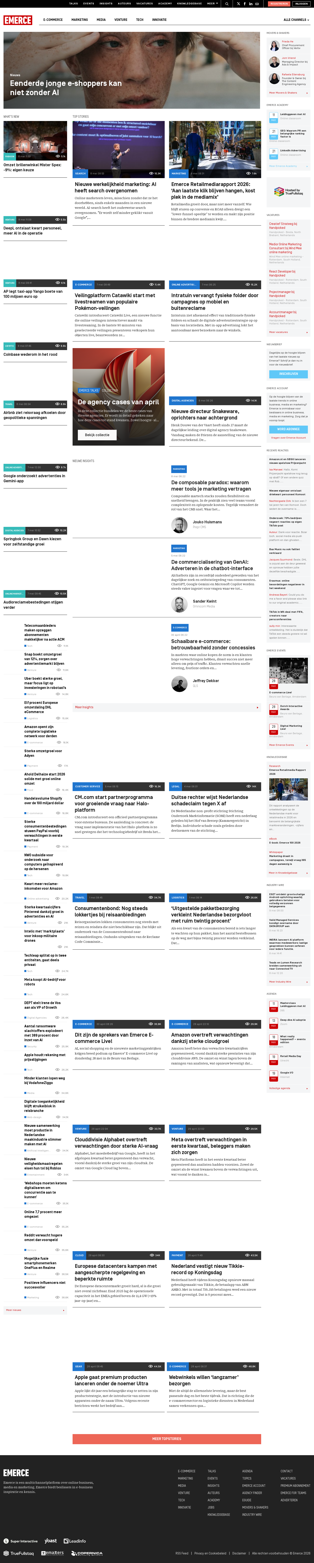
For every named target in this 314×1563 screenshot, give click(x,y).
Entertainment (34, 1175)
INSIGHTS (213, 1486)
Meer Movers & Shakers (288, 93)
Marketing (79, 20)
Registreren (279, 4)
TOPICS (247, 1478)
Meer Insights (167, 707)
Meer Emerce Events (288, 745)
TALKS (212, 1471)
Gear (78, 1366)
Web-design (32, 1117)
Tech (139, 20)
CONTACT (287, 1471)
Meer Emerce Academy (288, 166)
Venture (120, 20)
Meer (212, 3)
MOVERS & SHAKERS (255, 1507)
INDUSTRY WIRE (252, 1515)
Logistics (31, 718)
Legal (175, 786)
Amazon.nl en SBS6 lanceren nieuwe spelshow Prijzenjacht (287, 461)
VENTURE (184, 1493)
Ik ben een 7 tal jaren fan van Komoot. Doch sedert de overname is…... (287, 505)
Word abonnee (288, 429)
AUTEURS (214, 1493)
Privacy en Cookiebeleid (210, 1553)
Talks (73, 3)
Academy (165, 3)
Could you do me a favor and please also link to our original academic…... (288, 599)
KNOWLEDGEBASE (219, 1515)
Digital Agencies (14, 530)
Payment (31, 766)
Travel (8, 404)
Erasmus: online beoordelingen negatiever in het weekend (286, 585)
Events (88, 3)
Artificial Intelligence (37, 1150)
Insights (106, 3)
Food (28, 790)
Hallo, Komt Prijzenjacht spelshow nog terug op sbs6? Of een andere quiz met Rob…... (288, 475)
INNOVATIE (184, 1507)
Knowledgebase (189, 3)
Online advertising (15, 467)
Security (30, 1046)
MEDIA (182, 1486)
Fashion (9, 156)
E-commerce (53, 20)
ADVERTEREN (289, 1500)
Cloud (79, 1255)
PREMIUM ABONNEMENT (295, 1486)
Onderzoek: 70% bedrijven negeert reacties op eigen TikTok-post (285, 522)
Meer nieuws (35, 1310)
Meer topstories (166, 1439)
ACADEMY (214, 1500)
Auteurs (124, 3)
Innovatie (159, 20)
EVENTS (213, 1478)
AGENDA (247, 1471)
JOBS (211, 1507)
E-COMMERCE (186, 1471)
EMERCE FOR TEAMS (293, 1493)
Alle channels (296, 20)
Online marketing (15, 594)
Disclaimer (239, 1553)
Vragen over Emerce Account (288, 438)
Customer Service (87, 786)
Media (101, 20)
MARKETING (185, 1478)
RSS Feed (182, 1553)
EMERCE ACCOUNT (254, 1486)
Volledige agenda (288, 1088)
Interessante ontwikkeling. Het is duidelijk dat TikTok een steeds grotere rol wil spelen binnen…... (288, 632)
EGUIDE (246, 1500)
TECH (181, 1500)
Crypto (9, 346)
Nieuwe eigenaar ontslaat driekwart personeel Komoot (287, 493)
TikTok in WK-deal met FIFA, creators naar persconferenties (286, 616)
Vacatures (144, 3)
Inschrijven (288, 374)
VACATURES (288, 1478)
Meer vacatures (288, 332)
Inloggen (301, 4)
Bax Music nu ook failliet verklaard (284, 551)
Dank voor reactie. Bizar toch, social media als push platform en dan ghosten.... (288, 536)
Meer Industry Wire (288, 982)
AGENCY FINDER (252, 1493)
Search (80, 173)
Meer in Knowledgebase (288, 873)
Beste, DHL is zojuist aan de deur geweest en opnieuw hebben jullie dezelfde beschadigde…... (288, 565)
